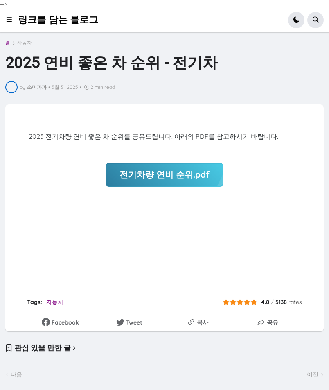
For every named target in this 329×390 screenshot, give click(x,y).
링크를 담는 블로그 (58, 19)
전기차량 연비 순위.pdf (164, 174)
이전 (312, 374)
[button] (11, 20)
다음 (16, 374)
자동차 (24, 42)
